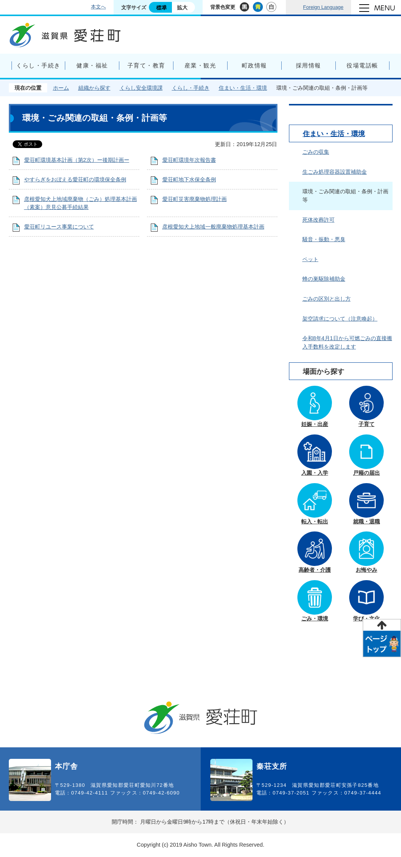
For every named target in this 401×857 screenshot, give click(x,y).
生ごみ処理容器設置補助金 (334, 172)
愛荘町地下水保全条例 (189, 179)
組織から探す (94, 88)
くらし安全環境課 (141, 88)
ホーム (61, 88)
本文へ (98, 7)
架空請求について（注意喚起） (340, 319)
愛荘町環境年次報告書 (189, 160)
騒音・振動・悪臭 (323, 239)
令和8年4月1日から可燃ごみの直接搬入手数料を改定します (347, 342)
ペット (310, 259)
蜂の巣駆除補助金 (323, 279)
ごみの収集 (315, 152)
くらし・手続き (191, 88)
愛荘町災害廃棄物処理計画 (194, 199)
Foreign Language (323, 7)
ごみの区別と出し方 (326, 299)
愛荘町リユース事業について (59, 227)
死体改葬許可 (318, 220)
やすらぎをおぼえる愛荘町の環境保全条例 (75, 179)
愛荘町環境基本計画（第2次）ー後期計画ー (76, 160)
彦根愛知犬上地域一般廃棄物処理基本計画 (213, 227)
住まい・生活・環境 (243, 88)
